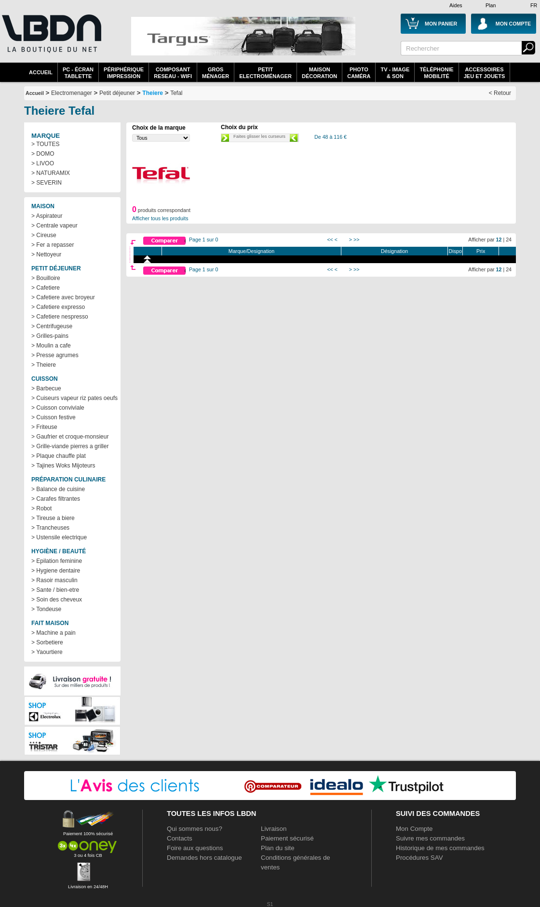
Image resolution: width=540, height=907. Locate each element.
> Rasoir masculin (54, 580)
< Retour (500, 93)
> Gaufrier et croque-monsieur (69, 436)
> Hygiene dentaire (55, 570)
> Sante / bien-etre (55, 590)
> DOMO (42, 153)
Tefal (176, 93)
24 (509, 239)
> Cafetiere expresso (58, 307)
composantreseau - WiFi (173, 73)
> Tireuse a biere (53, 518)
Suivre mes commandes (430, 838)
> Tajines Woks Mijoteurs (63, 465)
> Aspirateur (46, 216)
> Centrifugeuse (51, 326)
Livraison (273, 828)
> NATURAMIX (50, 173)
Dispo (455, 251)
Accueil (41, 72)
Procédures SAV (419, 857)
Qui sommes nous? (194, 828)
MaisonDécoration (319, 73)
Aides (455, 5)
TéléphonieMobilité (436, 73)
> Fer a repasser (52, 244)
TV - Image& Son (394, 73)
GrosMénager (215, 73)
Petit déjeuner (117, 93)
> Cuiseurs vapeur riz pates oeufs (74, 398)
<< (330, 239)
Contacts (179, 838)
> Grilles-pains (49, 336)
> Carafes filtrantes (55, 498)
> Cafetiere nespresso (59, 316)
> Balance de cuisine (58, 489)
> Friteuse (44, 427)
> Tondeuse (46, 609)
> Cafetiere (45, 287)
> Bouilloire (45, 278)
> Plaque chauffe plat (58, 456)
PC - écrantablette (78, 73)
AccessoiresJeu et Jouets (484, 73)
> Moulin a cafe (51, 345)
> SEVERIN (46, 182)
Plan (491, 5)
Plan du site (278, 848)
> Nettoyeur (46, 254)
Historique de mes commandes (440, 848)
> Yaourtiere (47, 652)
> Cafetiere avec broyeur (63, 297)
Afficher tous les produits (160, 218)
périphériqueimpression (124, 73)
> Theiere (43, 364)
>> (356, 239)
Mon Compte (414, 828)
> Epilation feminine (56, 561)
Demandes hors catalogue (204, 857)
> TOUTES (45, 144)
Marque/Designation (251, 251)
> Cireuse (43, 235)
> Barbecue (46, 388)
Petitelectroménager (265, 73)
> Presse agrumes (55, 355)
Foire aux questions (195, 848)
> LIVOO (42, 163)
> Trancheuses (50, 527)
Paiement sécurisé (287, 838)
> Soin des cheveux (56, 599)
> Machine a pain (53, 632)
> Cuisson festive (53, 417)
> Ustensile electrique (59, 537)
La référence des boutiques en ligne (50, 39)
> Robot (41, 508)
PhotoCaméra (358, 73)
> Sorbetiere (47, 642)
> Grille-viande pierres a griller (69, 446)
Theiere (152, 93)
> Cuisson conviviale (57, 407)
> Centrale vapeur (54, 225)
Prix (480, 251)
